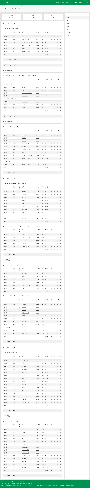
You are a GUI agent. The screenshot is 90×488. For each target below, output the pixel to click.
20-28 (37, 107)
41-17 (37, 288)
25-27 (37, 146)
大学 (62, 2)
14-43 (37, 246)
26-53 (37, 152)
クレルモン (25, 102)
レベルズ (24, 135)
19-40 (37, 234)
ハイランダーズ (26, 51)
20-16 (37, 138)
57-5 (37, 321)
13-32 (37, 375)
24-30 (37, 387)
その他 (86, 2)
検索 (80, 2)
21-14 (37, 381)
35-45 (37, 93)
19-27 (37, 149)
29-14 (37, 42)
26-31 (37, 51)
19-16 (37, 218)
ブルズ (23, 90)
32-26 (37, 304)
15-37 (37, 164)
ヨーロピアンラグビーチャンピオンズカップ (16, 76)
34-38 (37, 453)
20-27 (37, 276)
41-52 (37, 458)
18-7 (37, 435)
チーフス (24, 146)
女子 (68, 38)
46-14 (37, 203)
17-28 (37, 366)
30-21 (37, 90)
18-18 (37, 307)
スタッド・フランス (27, 93)
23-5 (37, 135)
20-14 (37, 432)
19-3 (37, 318)
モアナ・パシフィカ (27, 42)
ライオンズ (25, 276)
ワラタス (32, 17)
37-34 (37, 105)
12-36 (37, 444)
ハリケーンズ (25, 144)
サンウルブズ (25, 369)
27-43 (37, 279)
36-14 (37, 372)
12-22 (37, 364)
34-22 (37, 155)
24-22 (37, 209)
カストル (24, 87)
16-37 (37, 441)
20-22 (37, 313)
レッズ (17, 127)
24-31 (37, 243)
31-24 (37, 310)
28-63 (37, 237)
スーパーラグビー (8, 28)
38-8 (37, 87)
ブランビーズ (25, 39)
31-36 (37, 361)
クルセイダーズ (26, 45)
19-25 (37, 438)
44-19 (37, 206)
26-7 (37, 324)
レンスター (25, 105)
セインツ (7, 5)
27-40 (37, 402)
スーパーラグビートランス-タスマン (14, 226)
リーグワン (74, 2)
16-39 (37, 461)
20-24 (37, 285)
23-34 (37, 396)
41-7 (37, 191)
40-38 (37, 197)
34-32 (37, 96)
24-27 (37, 273)
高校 (57, 2)
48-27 (37, 467)
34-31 (37, 369)
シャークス (25, 282)
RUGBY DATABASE (6, 2)
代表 (68, 26)
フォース (24, 48)
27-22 (37, 447)
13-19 (37, 393)
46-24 (37, 102)
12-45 (37, 316)
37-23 (37, 464)
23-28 (37, 333)
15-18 (37, 455)
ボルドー (24, 107)
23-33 (37, 282)
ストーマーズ (25, 438)
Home (2, 5)
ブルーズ (24, 37)
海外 (68, 29)
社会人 (68, 32)
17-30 (37, 144)
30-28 (37, 39)
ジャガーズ (25, 279)
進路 (67, 2)
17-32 (37, 378)
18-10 (37, 429)
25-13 (37, 330)
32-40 (37, 390)
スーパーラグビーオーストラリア (13, 183)
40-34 (37, 240)
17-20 (37, 48)
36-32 (37, 141)
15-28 (37, 158)
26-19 (37, 200)
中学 (68, 35)
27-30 (37, 212)
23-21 (37, 194)
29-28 (37, 399)
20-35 (37, 37)
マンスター (25, 96)
